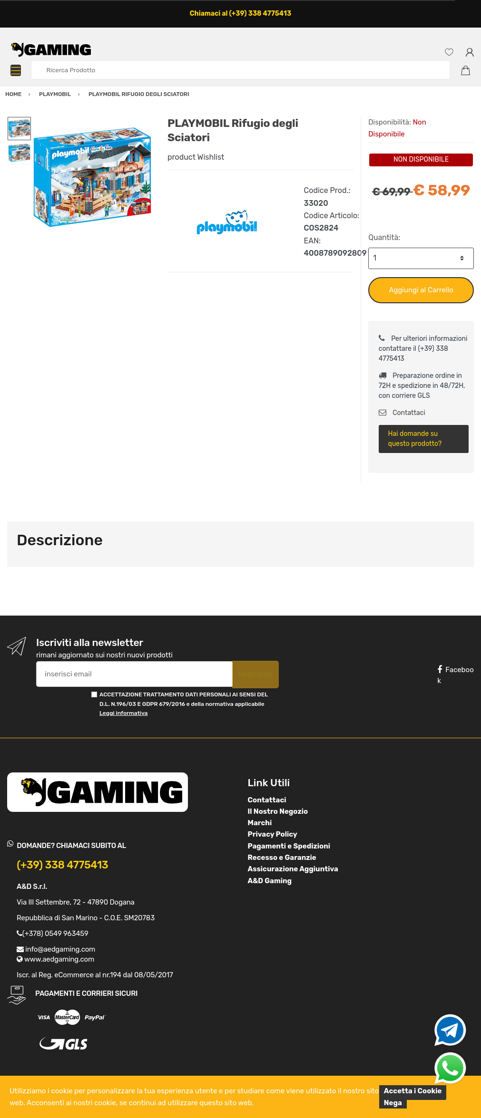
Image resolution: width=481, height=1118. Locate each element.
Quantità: (384, 237)
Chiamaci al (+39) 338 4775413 (241, 14)
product (181, 157)
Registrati (255, 674)
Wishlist (211, 157)
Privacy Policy (272, 834)
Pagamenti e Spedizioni (289, 846)
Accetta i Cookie (413, 1091)
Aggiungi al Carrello (421, 290)
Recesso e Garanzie (282, 857)
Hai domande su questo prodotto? (415, 439)
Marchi (260, 823)
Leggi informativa (123, 713)
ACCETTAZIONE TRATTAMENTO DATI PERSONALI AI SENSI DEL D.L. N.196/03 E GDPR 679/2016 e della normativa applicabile (183, 703)
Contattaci (402, 413)
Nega (393, 1103)
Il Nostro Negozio (278, 811)
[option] (92, 177)
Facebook (455, 675)
